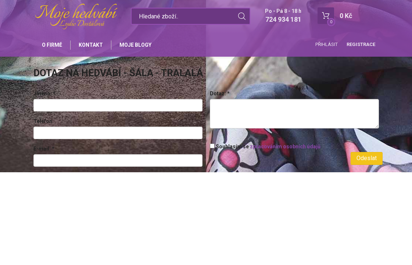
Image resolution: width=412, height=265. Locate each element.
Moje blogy (135, 45)
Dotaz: (220, 93)
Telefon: (43, 121)
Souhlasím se (265, 146)
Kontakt (91, 45)
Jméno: (44, 93)
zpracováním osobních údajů (285, 146)
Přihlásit (326, 44)
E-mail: (43, 149)
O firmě (52, 45)
